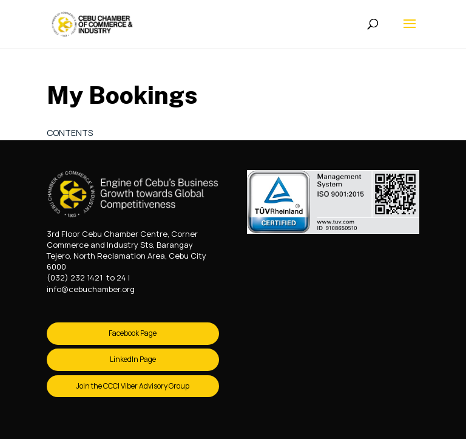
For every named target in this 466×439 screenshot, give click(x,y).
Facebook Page (133, 333)
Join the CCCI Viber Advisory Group (132, 386)
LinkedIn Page (133, 359)
